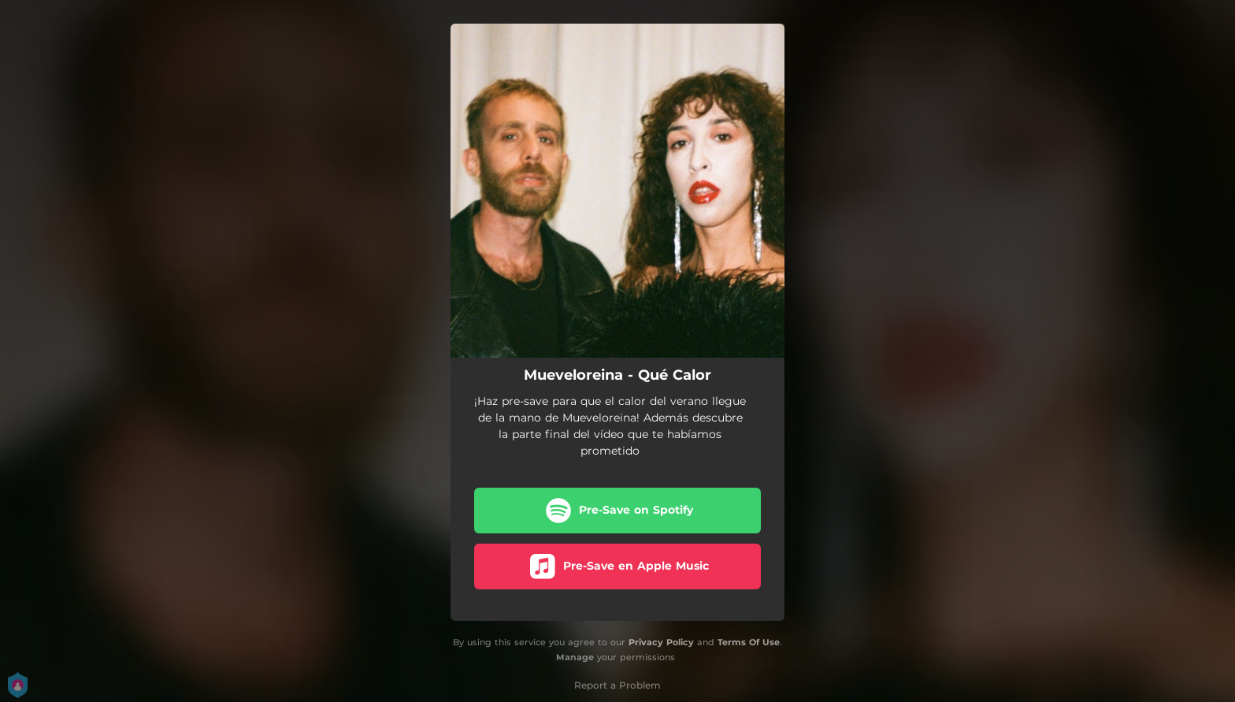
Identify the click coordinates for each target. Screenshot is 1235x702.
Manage (575, 657)
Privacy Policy (661, 642)
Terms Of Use (749, 642)
